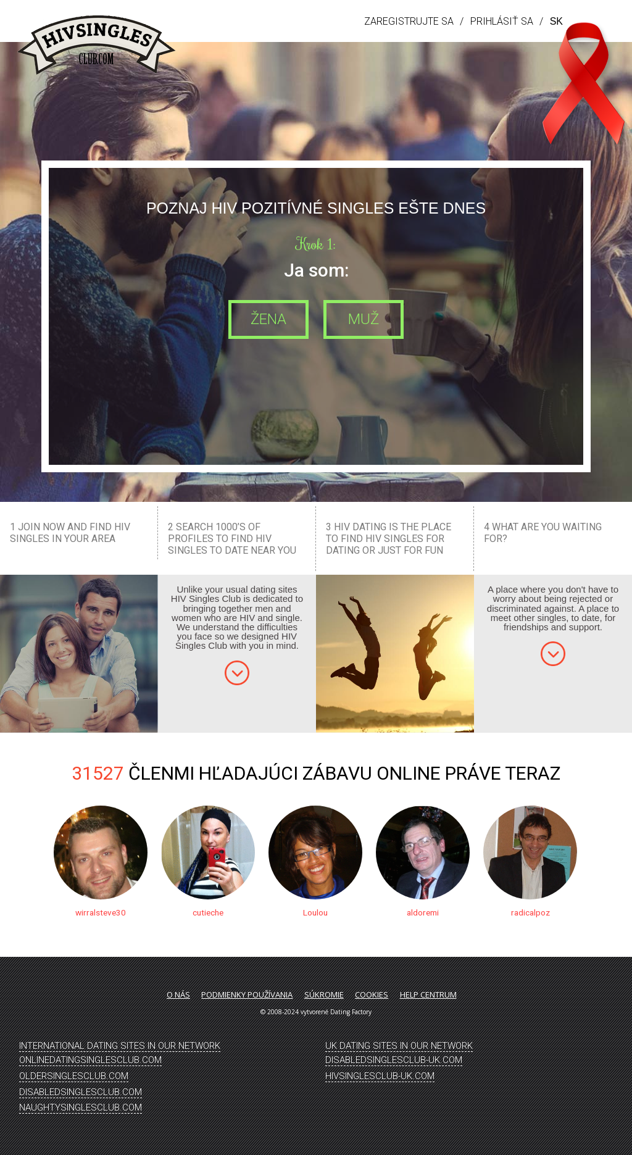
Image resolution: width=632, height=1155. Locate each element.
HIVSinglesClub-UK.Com (379, 1076)
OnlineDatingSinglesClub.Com (90, 1059)
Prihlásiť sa (501, 21)
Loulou (315, 912)
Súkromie (324, 994)
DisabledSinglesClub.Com (80, 1092)
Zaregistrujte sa (409, 21)
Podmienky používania (247, 994)
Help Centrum (428, 994)
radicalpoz (529, 912)
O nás (178, 994)
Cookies (371, 994)
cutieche (208, 912)
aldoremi (423, 912)
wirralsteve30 (100, 912)
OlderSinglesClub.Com (73, 1076)
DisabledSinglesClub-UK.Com (393, 1059)
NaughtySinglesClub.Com (80, 1107)
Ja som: (316, 270)
